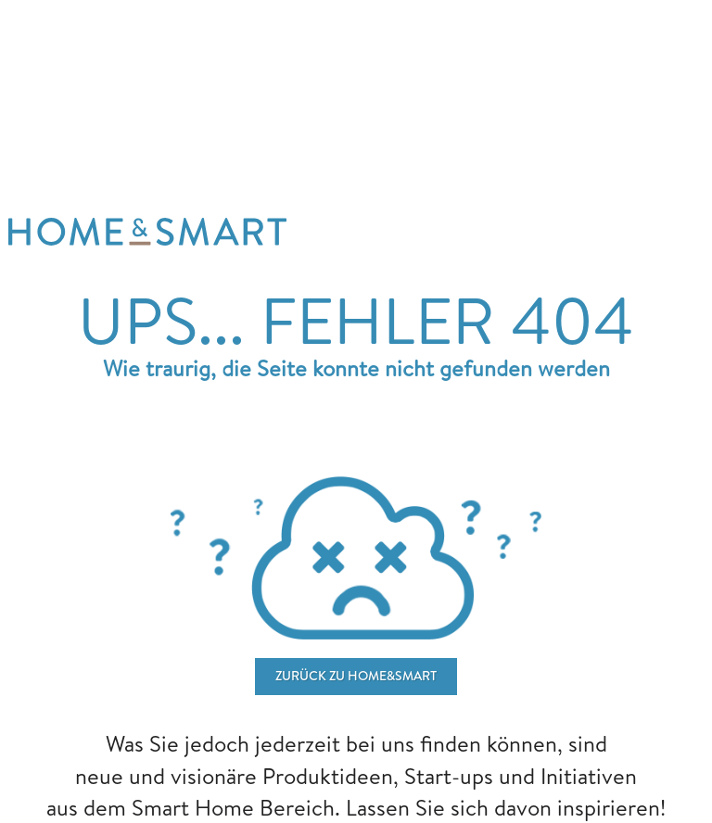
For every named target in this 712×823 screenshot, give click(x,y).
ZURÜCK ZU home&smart (356, 675)
